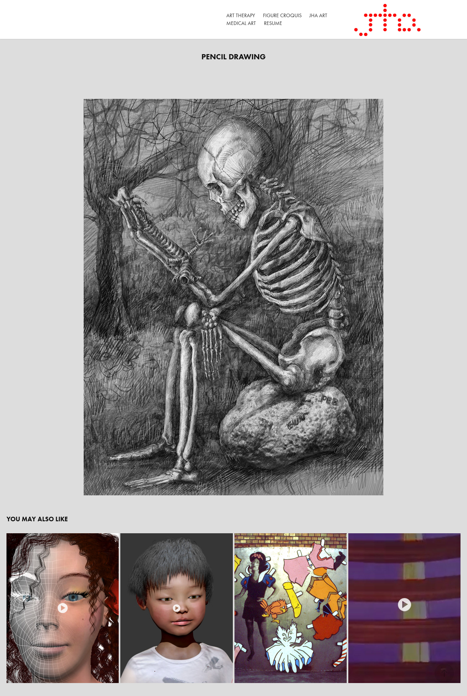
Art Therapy (240, 15)
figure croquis (282, 15)
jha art (318, 15)
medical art (241, 23)
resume (273, 23)
